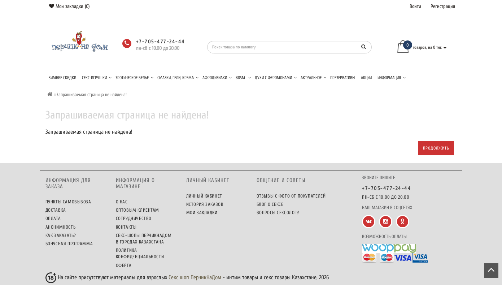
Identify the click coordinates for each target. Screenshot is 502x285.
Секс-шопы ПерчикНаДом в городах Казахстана (144, 239)
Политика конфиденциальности (140, 253)
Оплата (53, 218)
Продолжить (436, 148)
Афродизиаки (217, 77)
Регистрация (443, 6)
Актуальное (314, 77)
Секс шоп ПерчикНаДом (195, 277)
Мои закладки (202, 212)
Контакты (126, 227)
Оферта (124, 265)
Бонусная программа (69, 243)
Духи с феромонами (276, 77)
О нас (122, 201)
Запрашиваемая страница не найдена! (91, 94)
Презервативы (342, 77)
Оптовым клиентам (138, 210)
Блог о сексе (270, 204)
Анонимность (60, 227)
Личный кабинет (204, 196)
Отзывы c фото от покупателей (291, 196)
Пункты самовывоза (68, 201)
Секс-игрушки (97, 77)
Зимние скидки (62, 77)
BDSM (243, 77)
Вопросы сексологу (278, 212)
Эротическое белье (134, 77)
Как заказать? (60, 235)
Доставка (55, 210)
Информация (391, 77)
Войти (415, 6)
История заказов (205, 204)
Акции (366, 77)
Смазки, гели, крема (178, 77)
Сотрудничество (134, 218)
